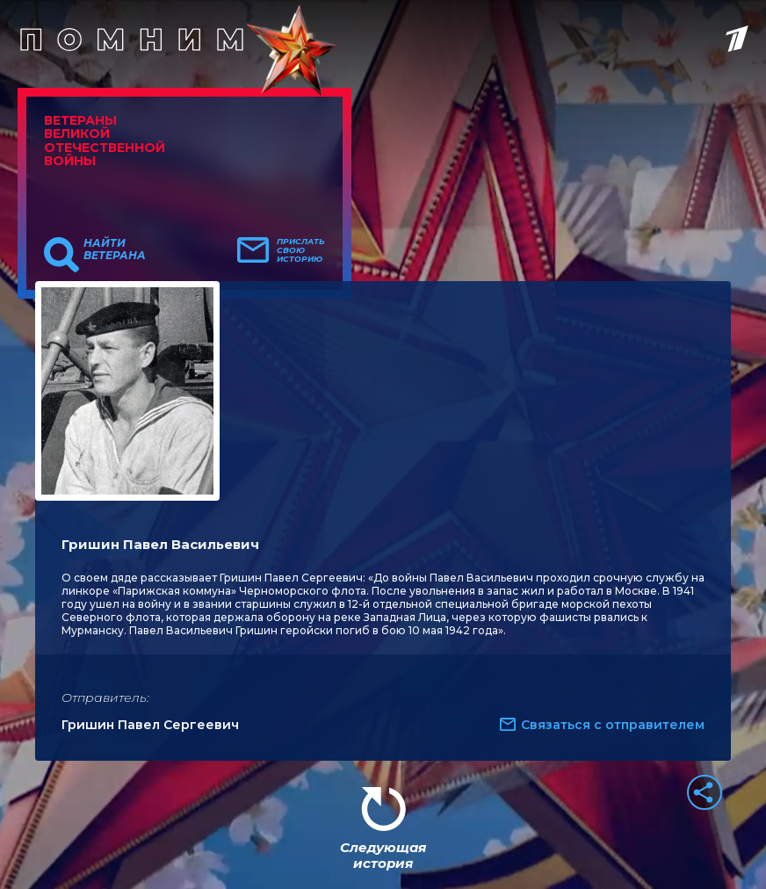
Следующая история (383, 855)
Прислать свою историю (301, 250)
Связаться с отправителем (613, 725)
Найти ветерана (114, 249)
